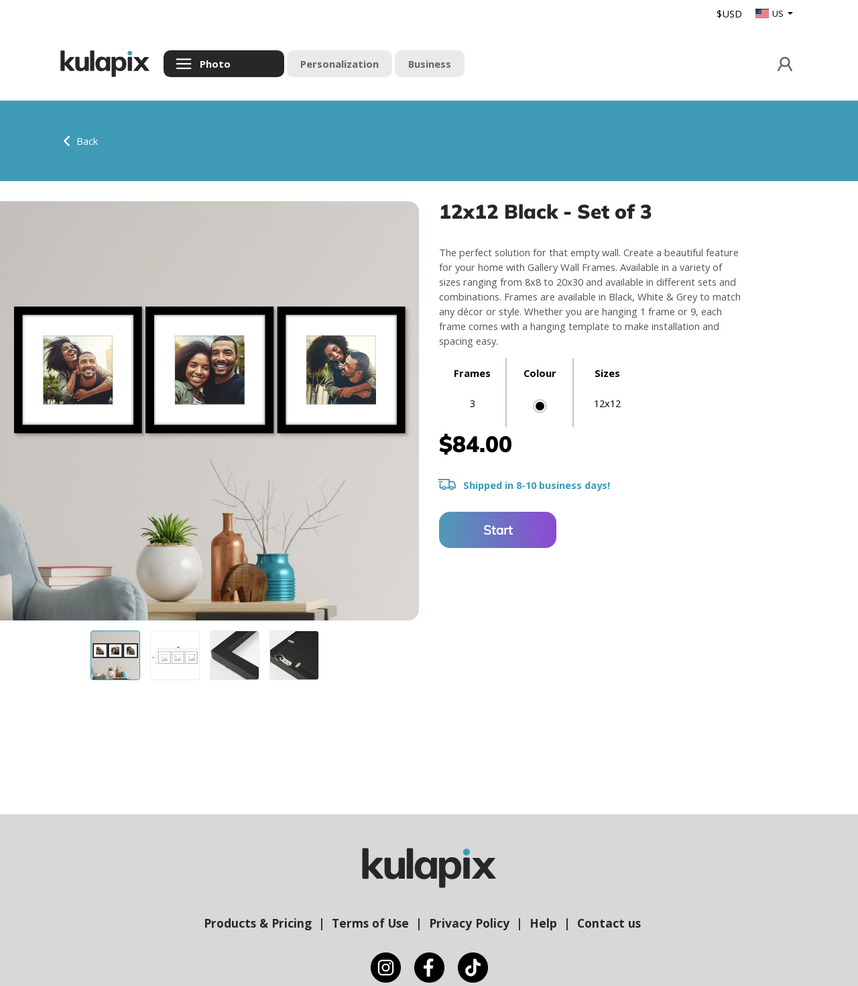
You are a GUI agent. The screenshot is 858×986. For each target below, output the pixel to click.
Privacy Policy (469, 923)
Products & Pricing (258, 923)
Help (543, 923)
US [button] (770, 13)
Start (498, 530)
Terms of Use (370, 923)
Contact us (609, 923)
